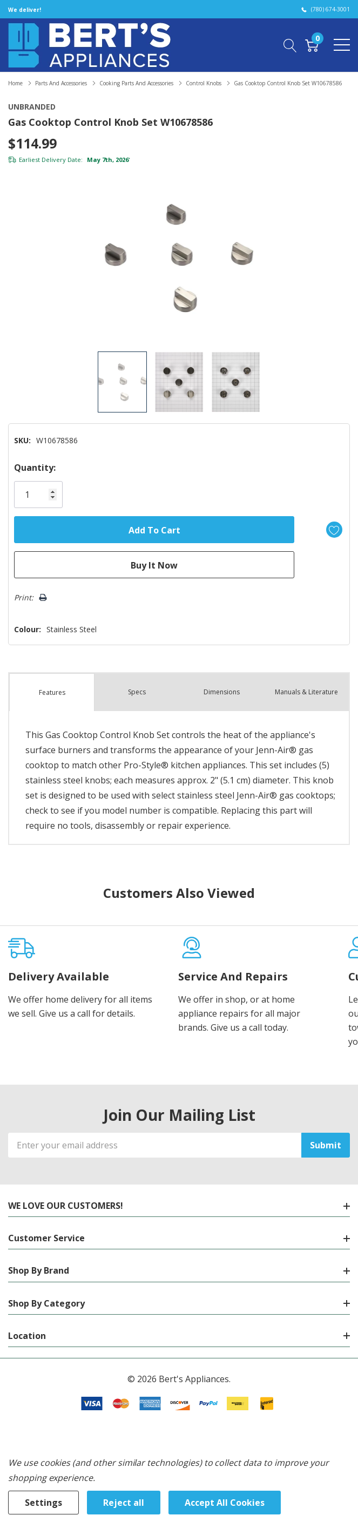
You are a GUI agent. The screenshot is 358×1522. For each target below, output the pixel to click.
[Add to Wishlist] (334, 530)
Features (52, 692)
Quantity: (35, 467)
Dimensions (222, 691)
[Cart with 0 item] (312, 44)
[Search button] (290, 44)
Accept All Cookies (225, 1503)
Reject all (123, 1503)
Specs (137, 691)
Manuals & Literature (306, 691)
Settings (43, 1503)
